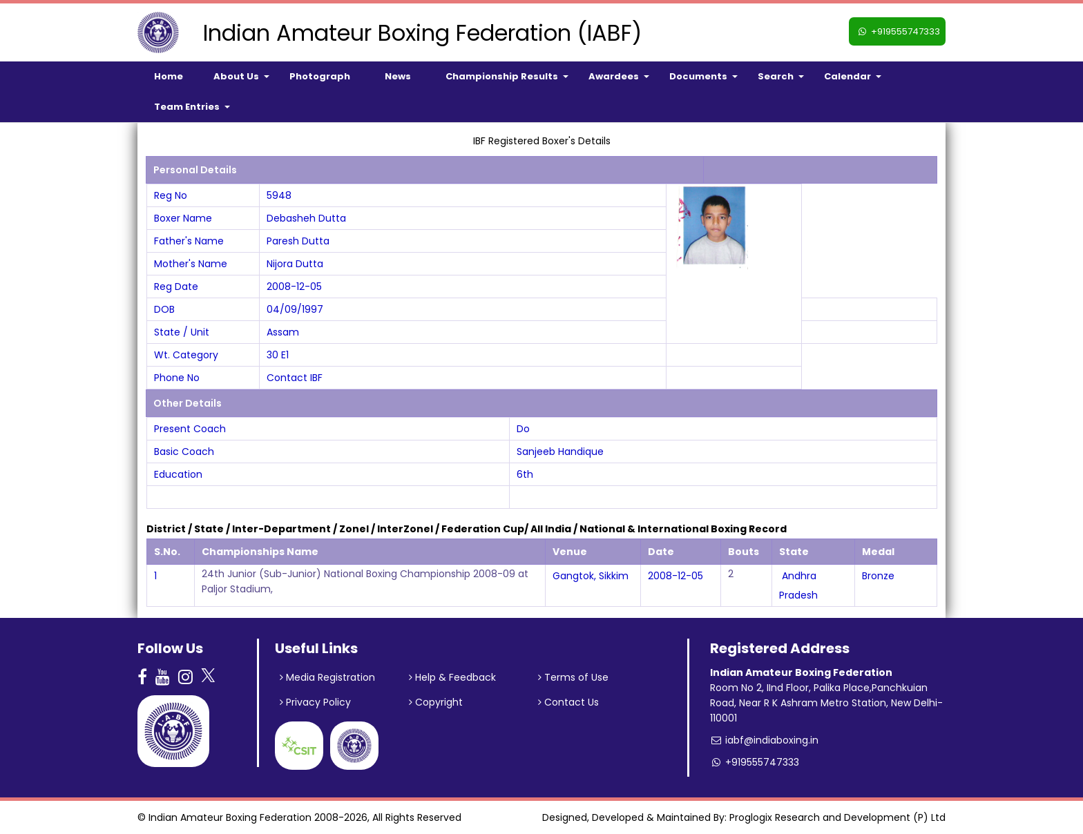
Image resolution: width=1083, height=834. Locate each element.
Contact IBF (295, 378)
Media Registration (327, 677)
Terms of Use (573, 677)
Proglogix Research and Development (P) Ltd (837, 817)
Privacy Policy (315, 702)
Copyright (436, 702)
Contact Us (568, 702)
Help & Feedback (452, 677)
